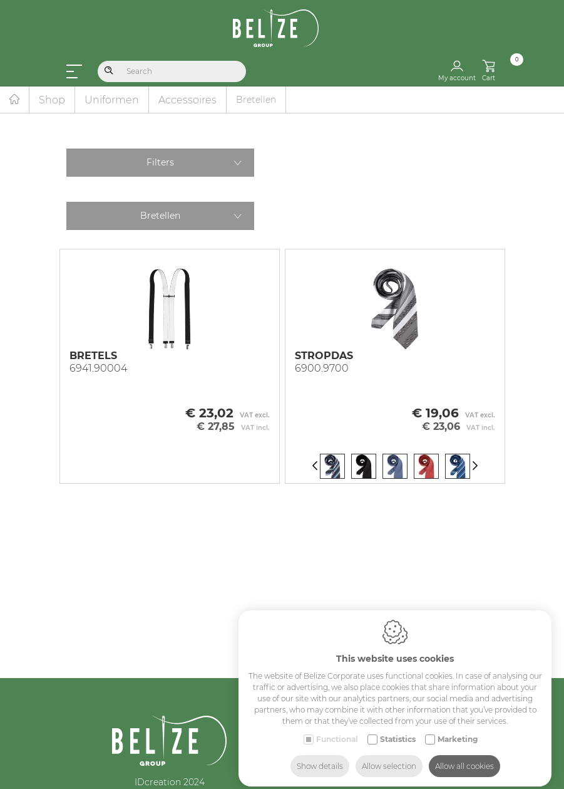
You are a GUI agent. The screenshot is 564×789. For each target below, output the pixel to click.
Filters (160, 162)
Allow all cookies (464, 756)
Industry (395, 778)
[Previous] (314, 466)
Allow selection (389, 756)
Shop (52, 100)
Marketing (458, 729)
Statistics (398, 729)
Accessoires (187, 100)
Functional (337, 729)
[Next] (475, 466)
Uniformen (112, 100)
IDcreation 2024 (170, 782)
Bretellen (160, 215)
